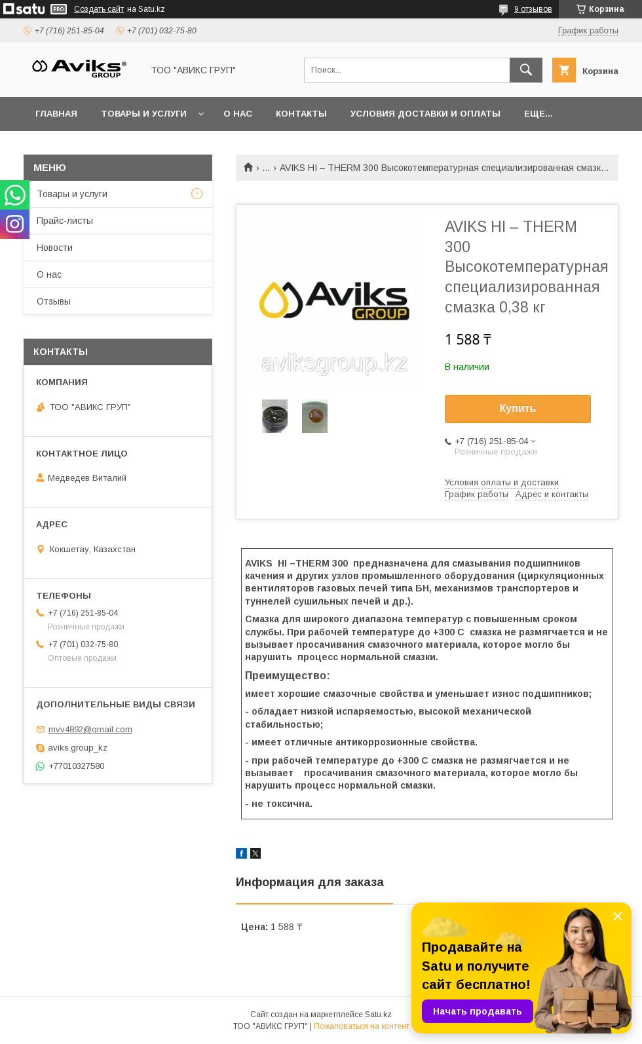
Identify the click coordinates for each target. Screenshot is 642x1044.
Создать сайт (99, 9)
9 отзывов (533, 9)
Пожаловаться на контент (361, 1026)
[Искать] (526, 70)
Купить (518, 408)
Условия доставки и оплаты (425, 114)
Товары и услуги (144, 114)
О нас (237, 114)
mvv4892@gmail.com (90, 729)
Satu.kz (378, 1014)
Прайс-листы (65, 220)
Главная (56, 114)
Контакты (301, 114)
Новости (55, 247)
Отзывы (54, 301)
